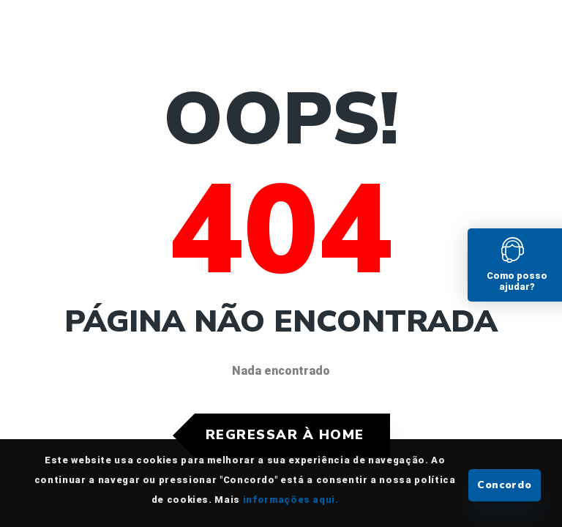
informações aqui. (291, 499)
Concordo (504, 485)
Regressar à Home (285, 435)
